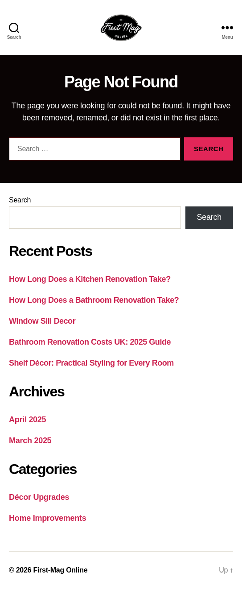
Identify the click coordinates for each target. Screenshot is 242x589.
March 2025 (30, 440)
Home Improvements (47, 518)
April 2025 (27, 419)
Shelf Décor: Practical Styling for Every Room (91, 362)
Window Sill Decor (42, 321)
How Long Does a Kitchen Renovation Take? (90, 279)
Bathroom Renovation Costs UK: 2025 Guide (90, 342)
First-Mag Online (60, 570)
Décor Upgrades (39, 497)
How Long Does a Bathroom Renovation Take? (94, 300)
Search (20, 200)
